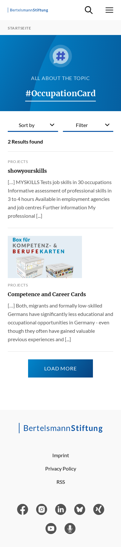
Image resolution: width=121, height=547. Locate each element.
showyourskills (27, 171)
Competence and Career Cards (47, 294)
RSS (60, 482)
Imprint (60, 455)
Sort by (27, 125)
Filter (82, 125)
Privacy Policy (60, 468)
